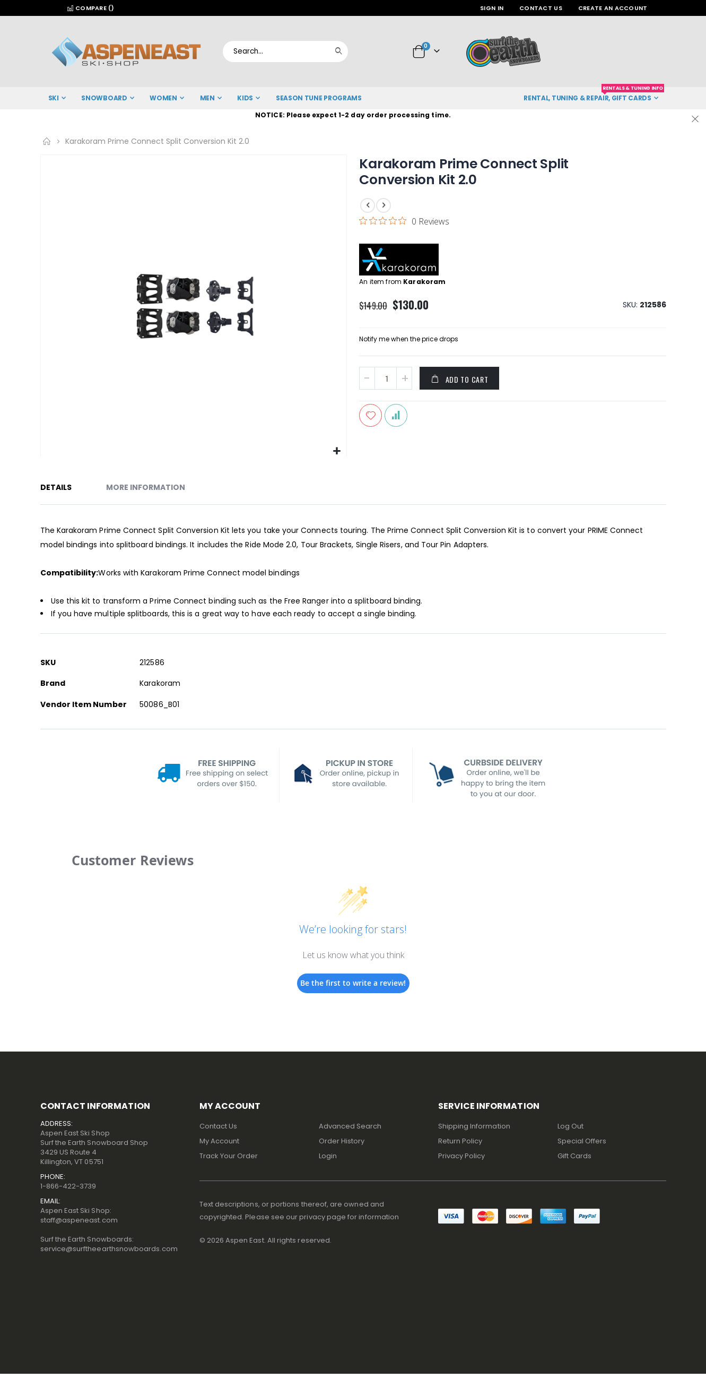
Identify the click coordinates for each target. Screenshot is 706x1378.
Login (328, 1156)
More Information (145, 487)
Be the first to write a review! (353, 983)
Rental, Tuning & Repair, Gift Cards (594, 94)
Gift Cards (574, 1156)
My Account (219, 1141)
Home (46, 141)
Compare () (91, 8)
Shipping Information (474, 1126)
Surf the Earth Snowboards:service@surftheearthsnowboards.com (109, 1244)
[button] (337, 451)
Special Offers (582, 1141)
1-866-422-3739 (68, 1186)
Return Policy (460, 1141)
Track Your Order (228, 1156)
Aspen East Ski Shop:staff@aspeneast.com (79, 1215)
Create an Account (613, 8)
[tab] (64, 489)
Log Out (570, 1126)
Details (56, 487)
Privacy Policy (461, 1156)
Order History (342, 1141)
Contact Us (540, 8)
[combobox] (285, 51)
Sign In (491, 8)
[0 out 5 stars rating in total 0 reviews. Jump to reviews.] (404, 221)
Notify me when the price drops (408, 339)
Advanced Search (350, 1126)
